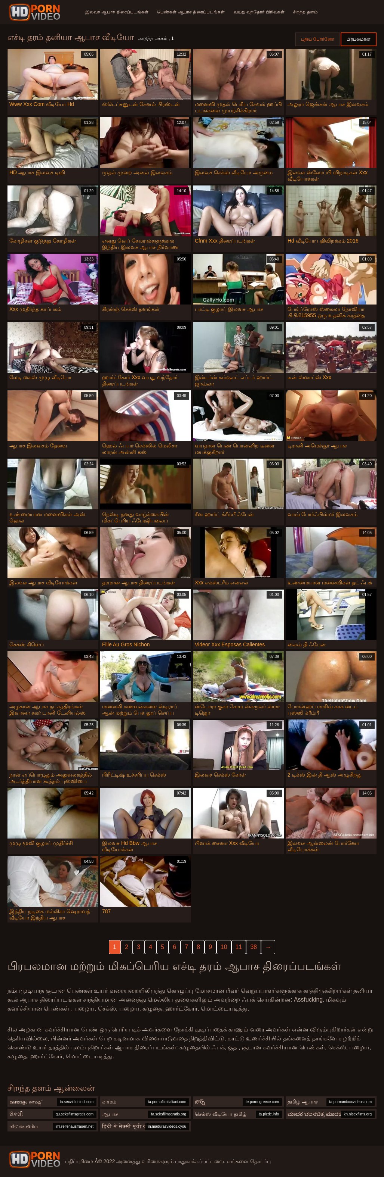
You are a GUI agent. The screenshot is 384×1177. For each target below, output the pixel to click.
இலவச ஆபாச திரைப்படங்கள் (116, 12)
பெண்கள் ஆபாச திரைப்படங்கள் (191, 12)
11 (239, 947)
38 (253, 947)
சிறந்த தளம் (306, 12)
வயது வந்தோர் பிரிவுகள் (259, 12)
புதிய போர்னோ (317, 39)
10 (224, 947)
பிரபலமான (359, 39)
